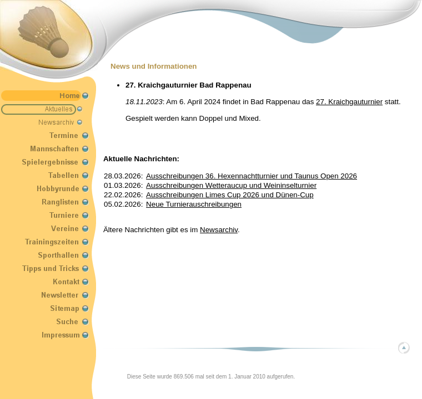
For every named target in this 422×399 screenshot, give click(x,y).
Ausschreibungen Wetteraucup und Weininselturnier (231, 185)
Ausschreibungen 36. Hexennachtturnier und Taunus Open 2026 (251, 176)
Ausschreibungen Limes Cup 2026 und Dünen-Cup (230, 195)
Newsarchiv (219, 230)
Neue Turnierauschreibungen (194, 204)
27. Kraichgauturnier (349, 102)
